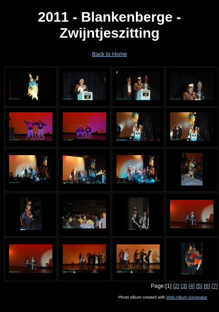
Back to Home (109, 54)
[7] (215, 286)
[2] (176, 286)
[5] (199, 286)
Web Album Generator (186, 297)
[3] (184, 286)
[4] (191, 286)
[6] (207, 286)
